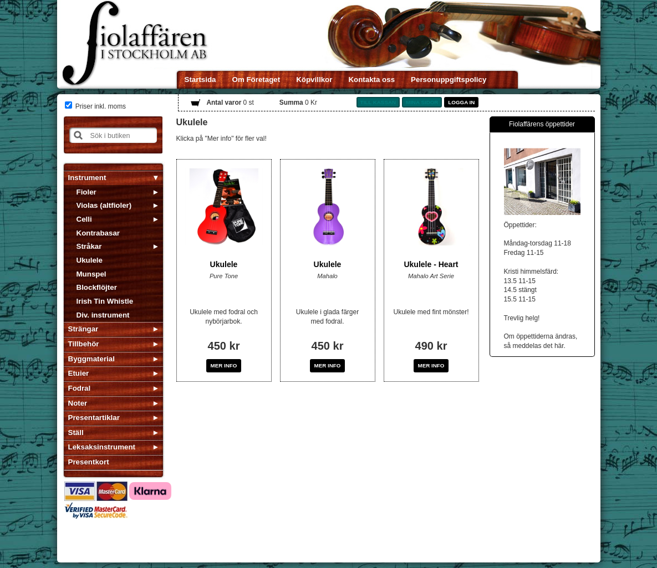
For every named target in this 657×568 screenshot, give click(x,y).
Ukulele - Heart (431, 264)
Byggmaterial (91, 359)
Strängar (83, 329)
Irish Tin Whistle (105, 301)
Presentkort (88, 462)
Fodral (79, 388)
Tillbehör (83, 344)
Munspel (91, 274)
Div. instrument (103, 315)
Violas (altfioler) (104, 205)
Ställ (76, 432)
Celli (84, 219)
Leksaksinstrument (101, 447)
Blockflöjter (97, 287)
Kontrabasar (98, 233)
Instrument (87, 177)
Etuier (78, 373)
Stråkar (89, 246)
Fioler (86, 192)
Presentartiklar (94, 417)
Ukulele (90, 260)
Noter (78, 403)
